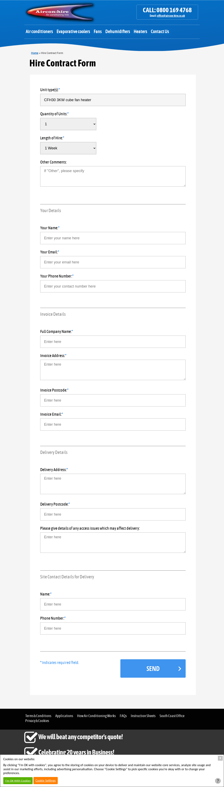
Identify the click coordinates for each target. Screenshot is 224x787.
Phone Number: (52, 618)
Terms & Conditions (38, 716)
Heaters (140, 31)
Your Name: (49, 228)
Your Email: (49, 252)
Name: (45, 594)
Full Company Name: (56, 332)
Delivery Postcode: (54, 504)
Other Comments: (53, 162)
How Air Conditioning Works (96, 716)
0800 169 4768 (174, 10)
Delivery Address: (53, 470)
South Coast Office (172, 716)
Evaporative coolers (73, 31)
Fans (98, 31)
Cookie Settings (45, 781)
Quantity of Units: (53, 114)
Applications (64, 716)
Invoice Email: (51, 414)
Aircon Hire (60, 12)
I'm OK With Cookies (18, 781)
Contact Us (160, 31)
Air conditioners (39, 31)
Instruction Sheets (143, 716)
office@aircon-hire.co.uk (171, 16)
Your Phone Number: (56, 276)
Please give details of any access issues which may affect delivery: (90, 528)
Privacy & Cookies (37, 721)
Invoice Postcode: (53, 390)
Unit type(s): (49, 90)
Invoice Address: (52, 356)
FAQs (123, 716)
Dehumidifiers (117, 31)
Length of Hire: (51, 138)
